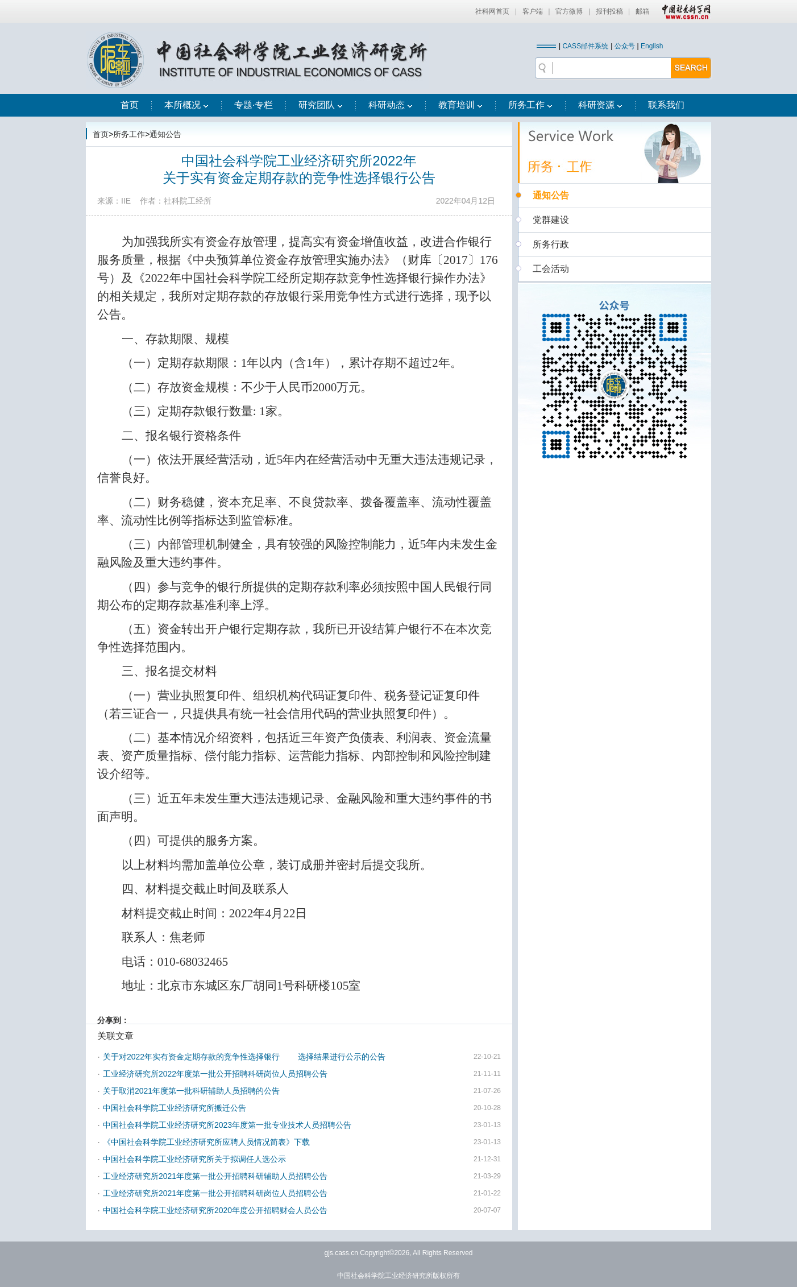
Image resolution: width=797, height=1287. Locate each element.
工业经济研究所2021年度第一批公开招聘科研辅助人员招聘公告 (215, 1176)
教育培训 (460, 105)
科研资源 (600, 105)
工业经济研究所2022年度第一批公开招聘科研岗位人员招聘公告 (215, 1073)
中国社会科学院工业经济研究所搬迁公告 (174, 1107)
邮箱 (642, 11)
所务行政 (551, 244)
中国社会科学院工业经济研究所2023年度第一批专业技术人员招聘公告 (227, 1124)
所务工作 (530, 105)
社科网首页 (492, 11)
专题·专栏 (253, 105)
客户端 (532, 11)
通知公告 (165, 134)
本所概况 (186, 105)
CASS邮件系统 (585, 46)
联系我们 (666, 105)
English (652, 46)
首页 (130, 105)
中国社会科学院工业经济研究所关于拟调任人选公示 (194, 1159)
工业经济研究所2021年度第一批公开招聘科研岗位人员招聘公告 (215, 1193)
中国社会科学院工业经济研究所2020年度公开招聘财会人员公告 (215, 1210)
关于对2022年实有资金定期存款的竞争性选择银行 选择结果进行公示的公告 (244, 1056)
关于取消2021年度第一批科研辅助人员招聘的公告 (191, 1090)
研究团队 (320, 105)
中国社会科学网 (684, 11)
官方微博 (569, 11)
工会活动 (551, 269)
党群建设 (551, 220)
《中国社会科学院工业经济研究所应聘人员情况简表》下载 (206, 1142)
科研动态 (390, 105)
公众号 (625, 46)
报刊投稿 (609, 11)
